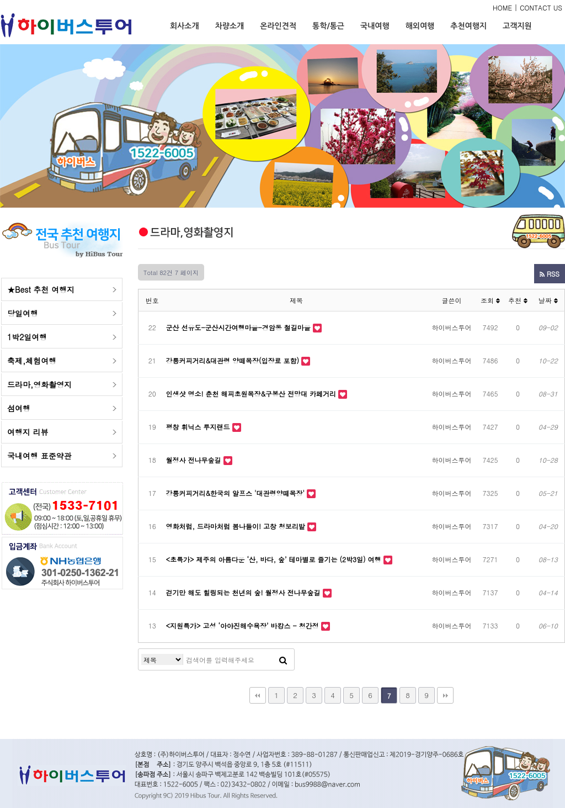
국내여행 (375, 26)
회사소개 (184, 26)
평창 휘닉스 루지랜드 (199, 426)
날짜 (548, 300)
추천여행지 (468, 26)
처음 (257, 695)
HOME (502, 7)
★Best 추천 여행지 (40, 289)
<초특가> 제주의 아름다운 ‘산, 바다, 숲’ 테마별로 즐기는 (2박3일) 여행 (274, 559)
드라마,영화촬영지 (39, 384)
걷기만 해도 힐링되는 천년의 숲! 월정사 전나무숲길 (244, 592)
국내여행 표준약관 (39, 455)
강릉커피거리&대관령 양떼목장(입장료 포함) (234, 360)
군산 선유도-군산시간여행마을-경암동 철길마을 (239, 327)
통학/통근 (328, 26)
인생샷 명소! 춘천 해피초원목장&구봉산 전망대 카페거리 (252, 393)
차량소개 (229, 26)
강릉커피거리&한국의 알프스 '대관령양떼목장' (236, 493)
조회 (490, 300)
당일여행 (22, 313)
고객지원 (517, 26)
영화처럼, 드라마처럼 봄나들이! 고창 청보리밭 (237, 526)
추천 (517, 300)
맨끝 (445, 695)
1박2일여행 (27, 336)
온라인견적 (278, 26)
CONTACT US (541, 7)
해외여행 (420, 26)
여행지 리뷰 (28, 431)
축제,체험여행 (31, 360)
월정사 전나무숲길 (194, 459)
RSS (549, 273)
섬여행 (18, 408)
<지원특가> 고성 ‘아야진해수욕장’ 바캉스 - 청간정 (243, 625)
